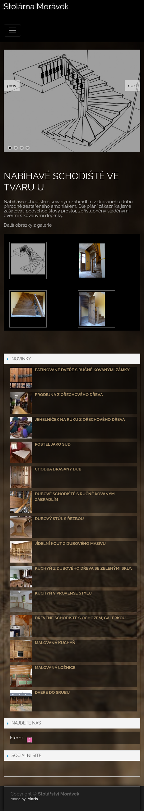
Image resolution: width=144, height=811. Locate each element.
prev (11, 85)
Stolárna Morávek (36, 6)
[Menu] (12, 30)
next (132, 85)
